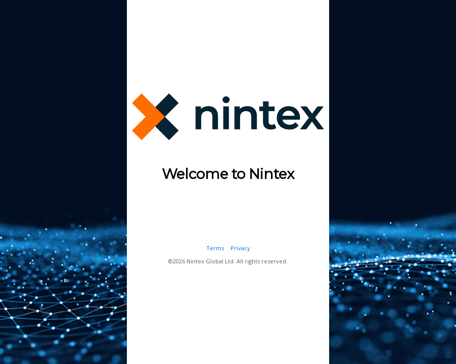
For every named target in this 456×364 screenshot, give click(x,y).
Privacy (240, 248)
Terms (215, 248)
